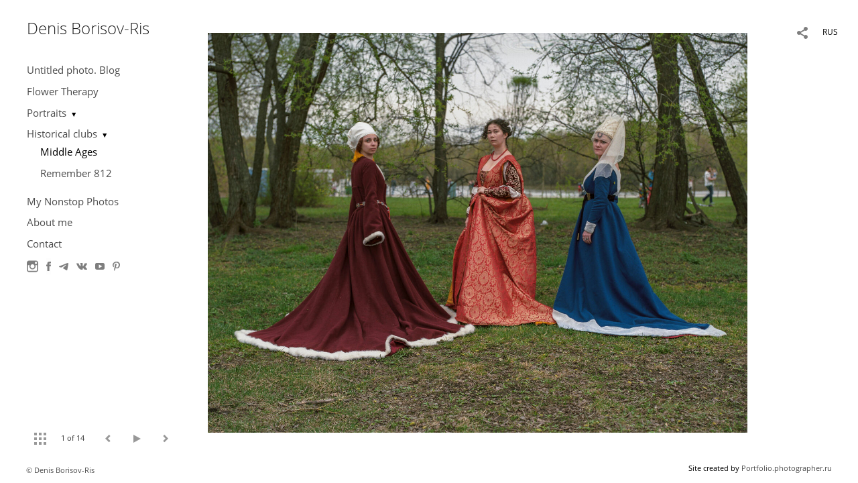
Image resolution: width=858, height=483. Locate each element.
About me (49, 222)
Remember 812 (76, 173)
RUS (830, 32)
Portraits (46, 112)
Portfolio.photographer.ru (786, 468)
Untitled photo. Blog (73, 69)
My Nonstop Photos (73, 201)
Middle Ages (68, 151)
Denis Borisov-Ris (88, 28)
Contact (44, 243)
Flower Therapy (63, 91)
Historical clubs (62, 133)
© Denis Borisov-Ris (60, 470)
